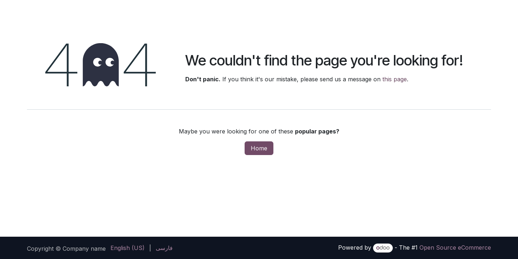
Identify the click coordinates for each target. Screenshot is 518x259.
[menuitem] (127, 247)
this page (394, 79)
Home (259, 148)
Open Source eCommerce (455, 247)
